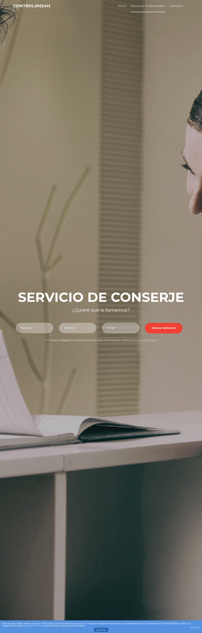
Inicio (122, 6)
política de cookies (34, 625)
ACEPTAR (101, 630)
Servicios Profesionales (148, 6)
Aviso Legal (195, 627)
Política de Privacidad (143, 340)
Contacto (176, 6)
